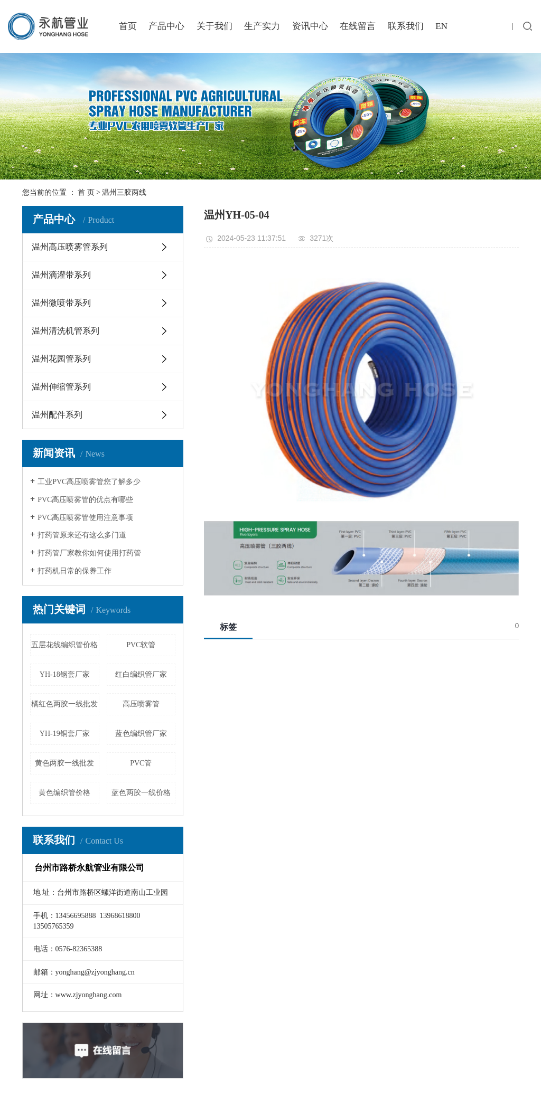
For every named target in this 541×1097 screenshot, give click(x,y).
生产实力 (262, 26)
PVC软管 (140, 645)
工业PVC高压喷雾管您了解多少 (89, 482)
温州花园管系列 (61, 358)
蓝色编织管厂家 (141, 733)
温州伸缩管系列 (61, 386)
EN (441, 26)
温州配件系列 (57, 414)
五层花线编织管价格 (64, 645)
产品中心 (166, 26)
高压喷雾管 (141, 704)
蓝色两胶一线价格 (141, 793)
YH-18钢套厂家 (65, 674)
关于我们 (214, 26)
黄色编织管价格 (64, 793)
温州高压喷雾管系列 (70, 246)
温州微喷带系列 (61, 302)
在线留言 (358, 26)
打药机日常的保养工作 (74, 571)
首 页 (86, 192)
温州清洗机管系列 (65, 330)
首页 (128, 26)
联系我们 (406, 26)
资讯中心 (310, 26)
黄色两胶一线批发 (64, 763)
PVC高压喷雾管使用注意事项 (85, 518)
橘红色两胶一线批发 (64, 704)
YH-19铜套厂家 (65, 733)
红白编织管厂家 (141, 674)
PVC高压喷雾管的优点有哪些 (85, 500)
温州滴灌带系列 (61, 274)
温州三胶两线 (124, 192)
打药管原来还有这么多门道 (82, 535)
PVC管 (141, 763)
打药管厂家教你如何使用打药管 (89, 553)
